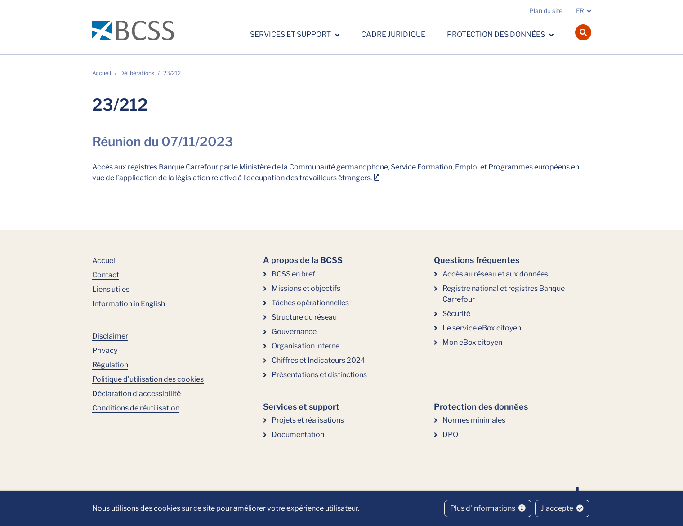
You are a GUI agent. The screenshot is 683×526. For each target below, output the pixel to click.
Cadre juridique (393, 34)
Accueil (101, 73)
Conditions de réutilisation (135, 408)
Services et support (291, 34)
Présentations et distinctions (319, 374)
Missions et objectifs (306, 288)
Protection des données (496, 34)
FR (580, 10)
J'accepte (562, 508)
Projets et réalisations (308, 420)
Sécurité (456, 313)
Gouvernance (294, 331)
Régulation (110, 365)
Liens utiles (110, 289)
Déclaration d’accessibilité (136, 393)
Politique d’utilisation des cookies (148, 379)
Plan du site (545, 10)
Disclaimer (110, 336)
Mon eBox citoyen (472, 342)
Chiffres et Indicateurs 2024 (318, 360)
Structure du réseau (304, 317)
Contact (105, 275)
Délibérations (137, 73)
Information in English (128, 303)
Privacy (104, 350)
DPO (450, 434)
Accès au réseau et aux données (495, 274)
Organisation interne (305, 346)
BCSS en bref (293, 274)
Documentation (298, 434)
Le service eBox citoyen (481, 328)
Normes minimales (473, 420)
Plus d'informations (488, 508)
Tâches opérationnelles (310, 303)
